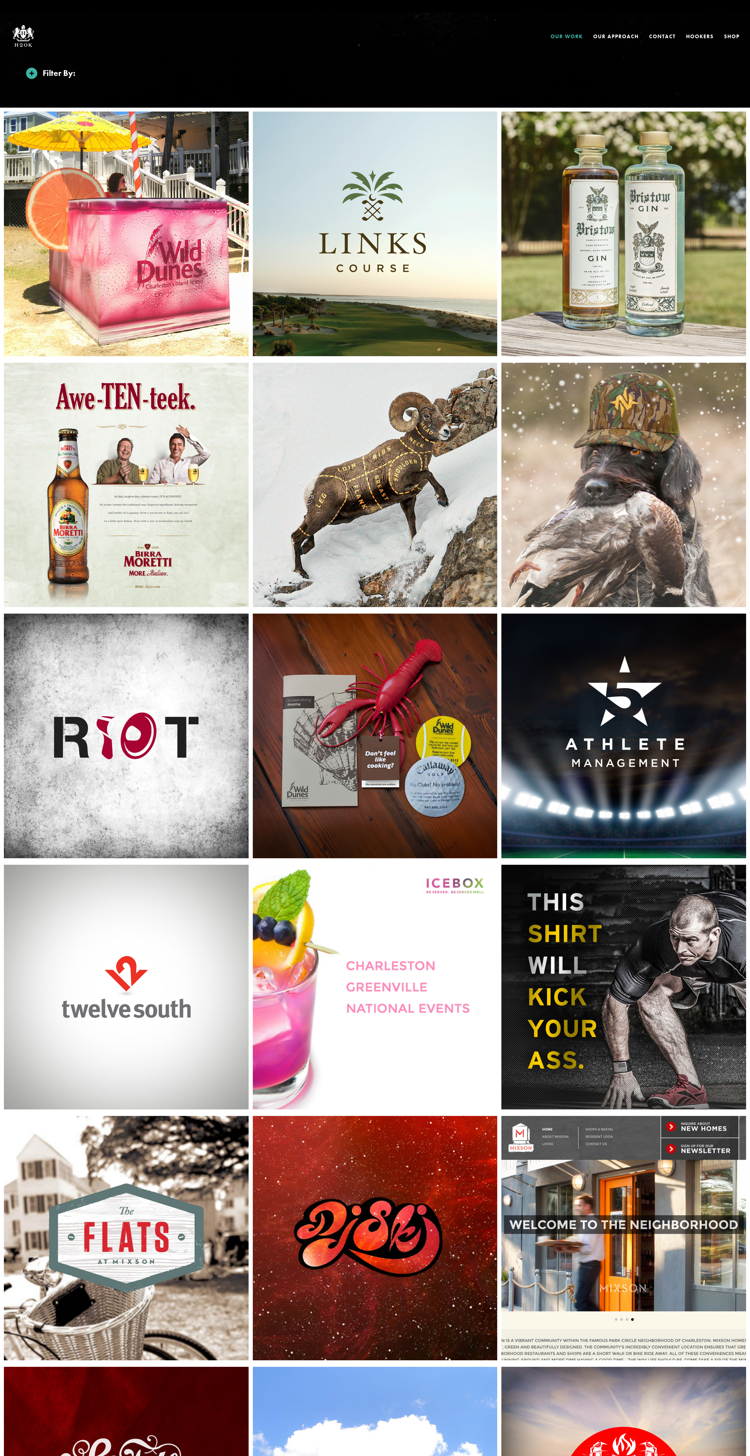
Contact (662, 36)
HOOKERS (700, 36)
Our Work (567, 36)
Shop (732, 36)
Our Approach (616, 36)
